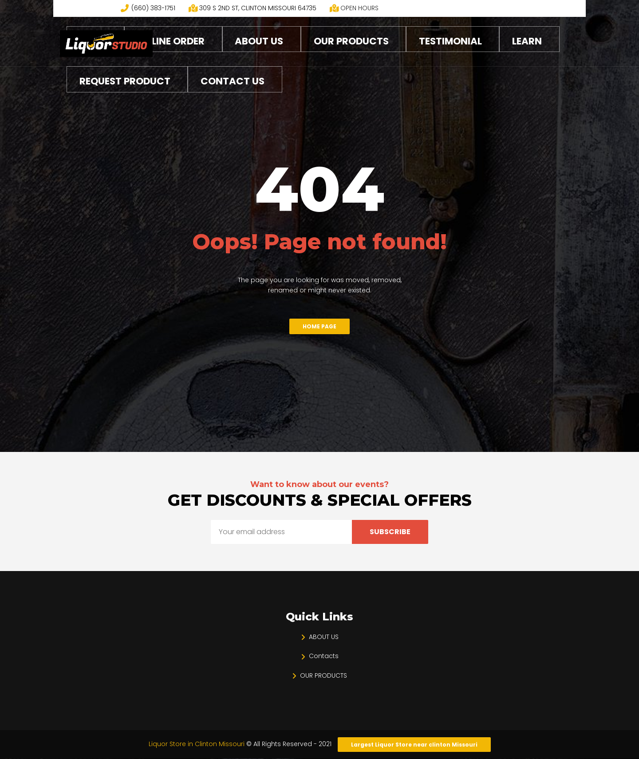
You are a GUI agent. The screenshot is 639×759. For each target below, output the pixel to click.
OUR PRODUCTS (323, 675)
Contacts (324, 655)
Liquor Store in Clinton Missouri (197, 743)
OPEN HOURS (359, 8)
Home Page (319, 326)
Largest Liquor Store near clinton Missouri (414, 744)
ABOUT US (324, 636)
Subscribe (390, 532)
